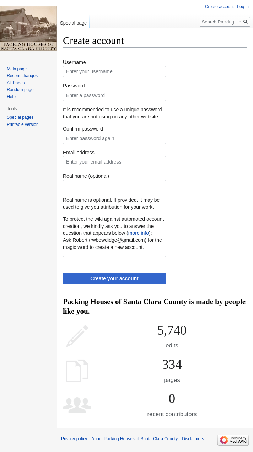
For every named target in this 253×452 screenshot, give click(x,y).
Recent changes (22, 75)
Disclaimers (193, 438)
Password (74, 86)
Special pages (20, 117)
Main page (17, 69)
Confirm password (83, 129)
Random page (20, 89)
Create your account (114, 278)
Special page (73, 23)
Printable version (22, 124)
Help (11, 96)
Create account (219, 6)
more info (138, 233)
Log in (243, 6)
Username (74, 62)
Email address (79, 152)
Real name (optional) (86, 176)
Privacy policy (74, 438)
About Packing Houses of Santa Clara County (134, 438)
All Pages (16, 82)
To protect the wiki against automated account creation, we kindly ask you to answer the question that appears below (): (113, 226)
